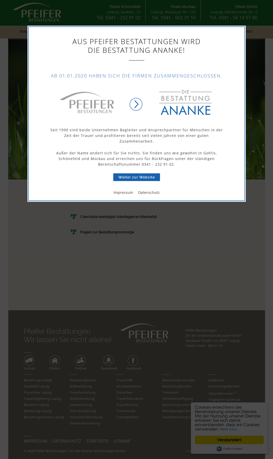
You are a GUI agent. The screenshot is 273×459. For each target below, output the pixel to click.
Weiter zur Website (136, 177)
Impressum (123, 192)
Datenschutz (149, 192)
